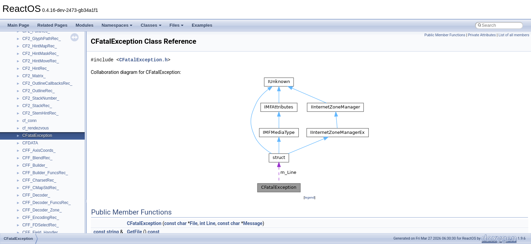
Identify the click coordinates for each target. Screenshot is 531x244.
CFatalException (144, 223)
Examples (202, 25)
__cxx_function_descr (42, 159)
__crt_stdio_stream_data (44, 55)
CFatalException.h (143, 60)
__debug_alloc (35, 181)
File (194, 223)
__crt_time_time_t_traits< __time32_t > (57, 69)
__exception (33, 226)
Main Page (18, 25)
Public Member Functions (444, 35)
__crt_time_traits (37, 84)
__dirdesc (31, 204)
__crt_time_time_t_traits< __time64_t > (57, 77)
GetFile (134, 232)
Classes (151, 25)
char (182, 223)
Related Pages (52, 25)
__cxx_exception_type (42, 151)
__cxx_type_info (37, 166)
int (202, 223)
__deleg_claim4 (36, 189)
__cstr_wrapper (36, 137)
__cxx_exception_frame (43, 144)
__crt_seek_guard (38, 32)
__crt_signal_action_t (41, 40)
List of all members (513, 35)
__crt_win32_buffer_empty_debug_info (57, 107)
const (170, 223)
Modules (84, 25)
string (112, 232)
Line (210, 223)
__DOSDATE (34, 211)
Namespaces (117, 25)
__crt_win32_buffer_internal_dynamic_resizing (64, 114)
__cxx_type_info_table (42, 174)
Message (252, 223)
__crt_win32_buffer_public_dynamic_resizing (62, 129)
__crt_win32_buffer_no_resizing (51, 122)
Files (177, 25)
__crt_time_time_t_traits (44, 62)
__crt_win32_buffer (39, 92)
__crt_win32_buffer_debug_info (50, 99)
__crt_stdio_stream (39, 47)
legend (309, 197)
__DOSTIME (33, 219)
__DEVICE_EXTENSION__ (47, 196)
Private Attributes (482, 35)
